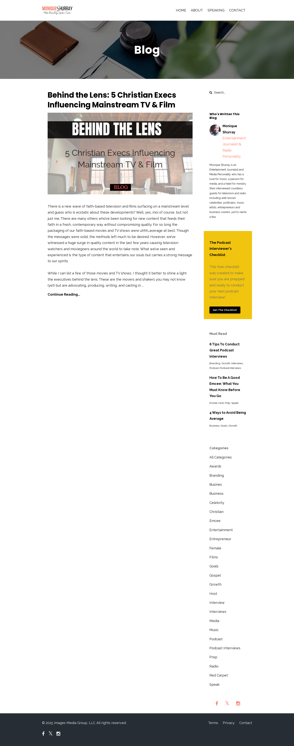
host (221, 402)
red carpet (218, 675)
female (215, 548)
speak (234, 402)
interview (217, 603)
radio (213, 666)
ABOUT (197, 10)
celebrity (216, 503)
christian (216, 512)
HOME (181, 10)
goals (223, 425)
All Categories (220, 457)
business (214, 425)
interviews (237, 363)
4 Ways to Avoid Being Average (227, 416)
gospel (215, 575)
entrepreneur (220, 539)
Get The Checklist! (225, 309)
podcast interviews (230, 367)
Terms (213, 723)
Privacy (229, 723)
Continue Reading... (64, 294)
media (214, 621)
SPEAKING (216, 10)
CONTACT (237, 10)
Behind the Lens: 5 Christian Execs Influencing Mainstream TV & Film (112, 100)
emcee (213, 402)
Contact (245, 723)
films (213, 557)
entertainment (221, 530)
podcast (214, 367)
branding (214, 363)
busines (215, 484)
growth (225, 363)
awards (215, 466)
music (214, 630)
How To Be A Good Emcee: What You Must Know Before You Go (224, 387)
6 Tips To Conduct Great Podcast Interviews (224, 350)
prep (227, 402)
